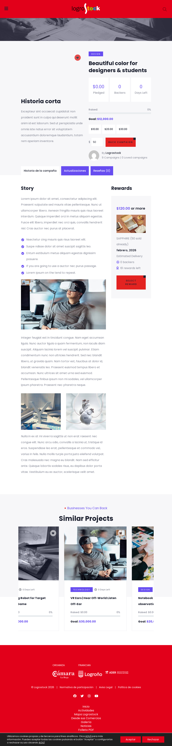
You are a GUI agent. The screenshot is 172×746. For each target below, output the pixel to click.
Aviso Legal (105, 687)
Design (95, 54)
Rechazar (153, 739)
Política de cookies (129, 687)
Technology (106, 589)
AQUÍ (88, 736)
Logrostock (113, 153)
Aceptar (131, 739)
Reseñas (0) (101, 171)
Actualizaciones (75, 171)
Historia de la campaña (40, 171)
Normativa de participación (76, 687)
